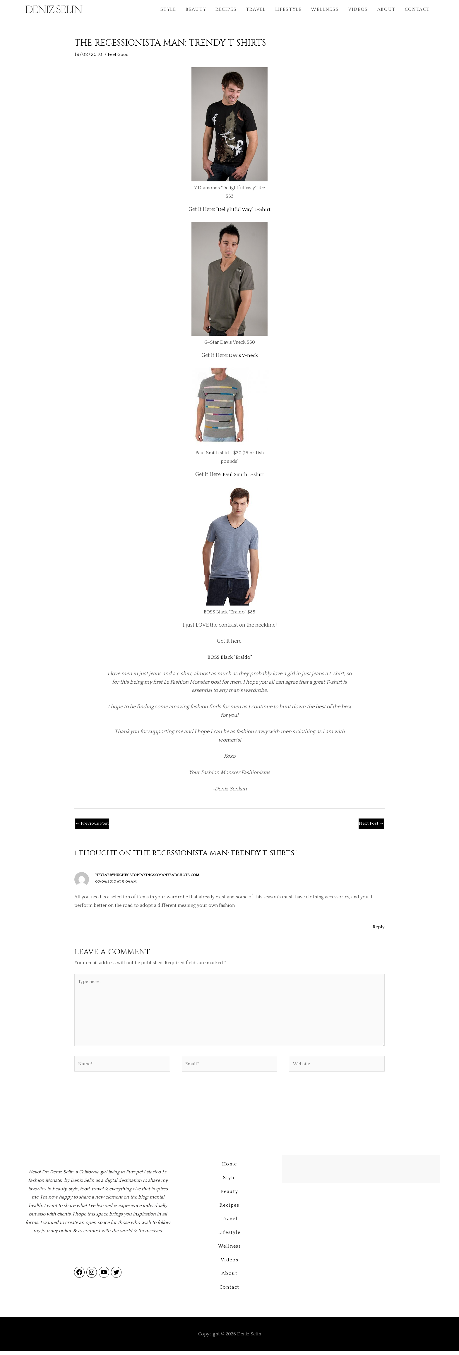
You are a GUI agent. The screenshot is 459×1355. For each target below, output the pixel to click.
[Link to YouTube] (104, 1278)
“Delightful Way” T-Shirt (243, 209)
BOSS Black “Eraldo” (229, 658)
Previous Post (92, 824)
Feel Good (119, 54)
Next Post (370, 824)
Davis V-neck (243, 355)
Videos (358, 9)
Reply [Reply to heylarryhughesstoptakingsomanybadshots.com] (379, 927)
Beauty (196, 9)
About (386, 9)
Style (168, 9)
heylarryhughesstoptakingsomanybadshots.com (149, 876)
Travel (256, 9)
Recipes (226, 9)
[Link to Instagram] (92, 1278)
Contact (417, 9)
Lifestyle (288, 9)
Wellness (325, 9)
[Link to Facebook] (79, 1278)
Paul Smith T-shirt (243, 474)
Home (229, 1168)
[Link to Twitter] (116, 1278)
